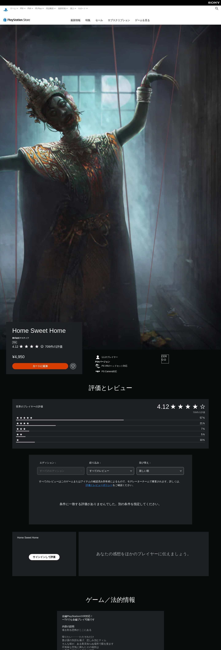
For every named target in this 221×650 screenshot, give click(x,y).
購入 (72, 8)
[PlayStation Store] (17, 16)
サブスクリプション (119, 17)
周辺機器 (50, 8)
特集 (87, 17)
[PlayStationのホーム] (5, 9)
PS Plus (38, 8)
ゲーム (13, 8)
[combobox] (60, 468)
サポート (82, 8)
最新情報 (62, 8)
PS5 (21, 8)
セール (99, 17)
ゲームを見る (142, 17)
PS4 (29, 8)
